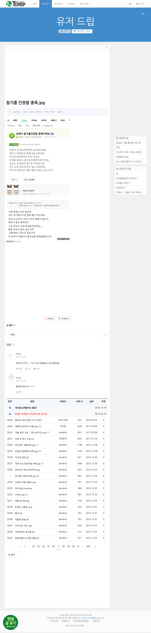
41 (78, 548)
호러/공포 (58, 4)
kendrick (16, 113)
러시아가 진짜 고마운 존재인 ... (130, 154)
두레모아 (63, 440)
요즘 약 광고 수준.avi (24, 440)
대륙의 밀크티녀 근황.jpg (26, 428)
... (29, 548)
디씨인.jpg (20, 496)
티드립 (46, 4)
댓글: (60, 113)
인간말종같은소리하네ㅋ (127, 180)
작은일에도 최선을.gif (25, 533)
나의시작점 (63, 422)
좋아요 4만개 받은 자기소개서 (28, 422)
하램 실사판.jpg (22, 502)
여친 (118, 149)
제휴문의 (65, 622)
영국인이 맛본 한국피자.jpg (27, 471)
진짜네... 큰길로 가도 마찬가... (130, 194)
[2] (40, 428)
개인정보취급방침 (81, 622)
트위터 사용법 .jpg (23, 508)
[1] (48, 434)
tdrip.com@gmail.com (93, 619)
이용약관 (96, 622)
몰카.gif (18, 515)
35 (48, 548)
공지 (35, 4)
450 (88, 548)
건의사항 (54, 622)
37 (58, 548)
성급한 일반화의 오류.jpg (26, 453)
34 (43, 548)
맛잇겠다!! (121, 189)
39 (68, 548)
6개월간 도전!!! (123, 184)
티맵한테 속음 (122, 158)
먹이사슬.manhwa (23, 490)
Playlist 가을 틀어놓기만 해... (129, 144)
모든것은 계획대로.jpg (25, 446)
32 (33, 548)
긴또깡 (63, 428)
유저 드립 (75, 21)
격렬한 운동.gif (22, 521)
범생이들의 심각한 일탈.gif (27, 539)
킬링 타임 (85, 4)
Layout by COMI (75, 627)
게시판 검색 (82, 31)
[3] (40, 453)
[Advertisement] (57, 77)
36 (53, 548)
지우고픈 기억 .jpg (23, 527)
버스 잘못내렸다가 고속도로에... (130, 163)
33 (38, 548)
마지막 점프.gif (22, 459)
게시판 (71, 4)
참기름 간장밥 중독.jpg (25, 477)
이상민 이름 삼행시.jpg (25, 484)
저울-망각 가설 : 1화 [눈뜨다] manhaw (30, 434)
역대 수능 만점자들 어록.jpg (27, 465)
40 (73, 548)
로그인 (140, 4)
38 (63, 548)
